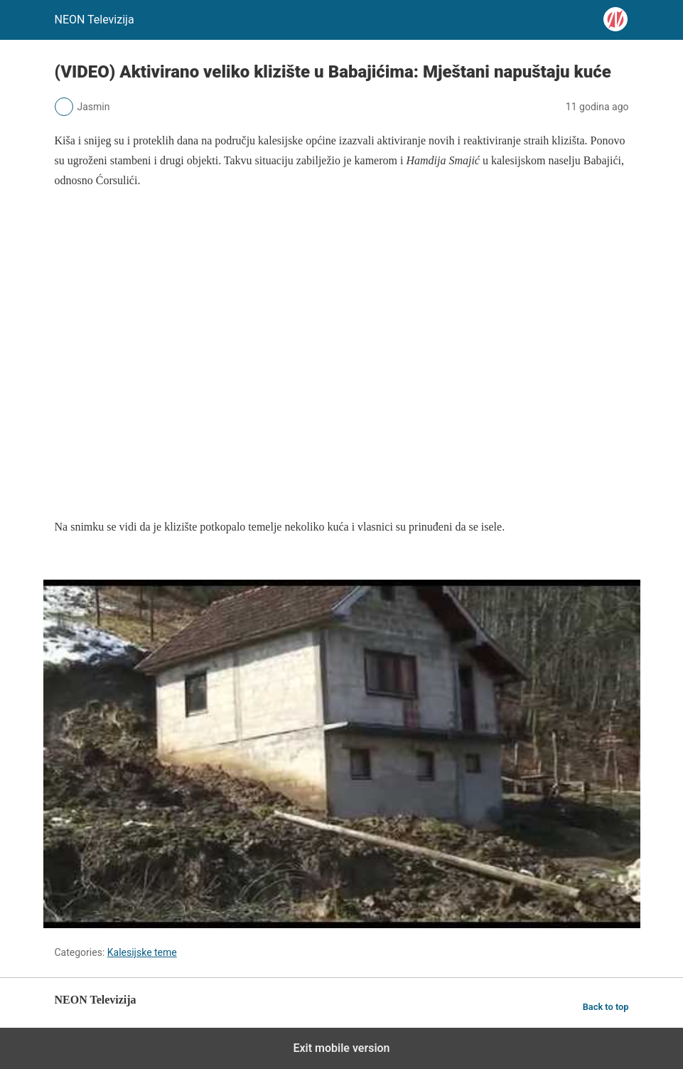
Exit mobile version (341, 1048)
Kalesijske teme (142, 952)
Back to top (606, 1006)
